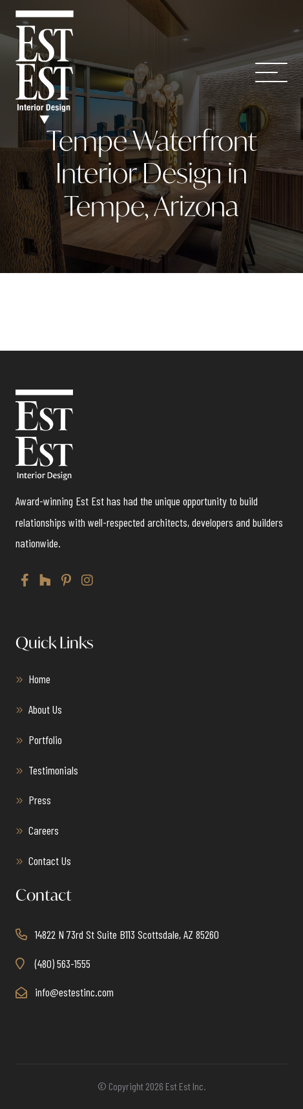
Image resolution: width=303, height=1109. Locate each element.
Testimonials (53, 770)
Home (39, 679)
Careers (43, 830)
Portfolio (45, 739)
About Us (45, 709)
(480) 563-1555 (62, 963)
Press (39, 800)
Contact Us (49, 860)
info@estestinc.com (74, 992)
